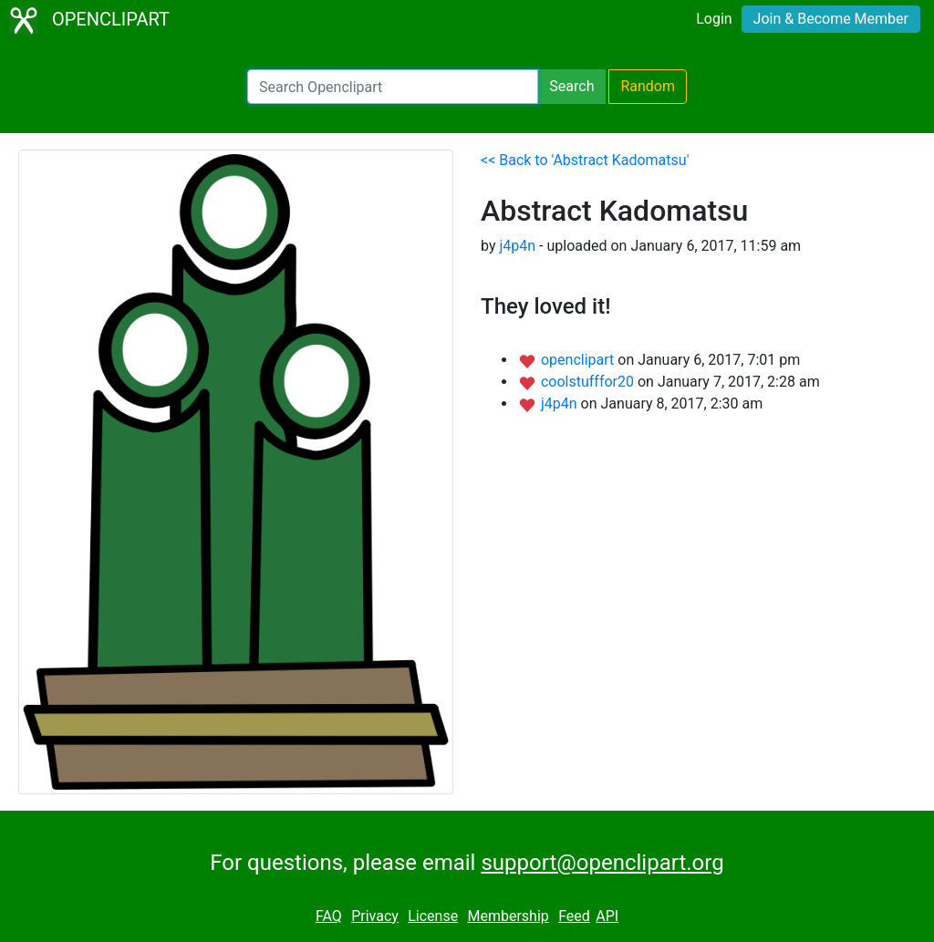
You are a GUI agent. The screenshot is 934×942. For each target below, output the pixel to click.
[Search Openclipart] (392, 86)
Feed (574, 916)
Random (647, 86)
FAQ (329, 916)
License (433, 916)
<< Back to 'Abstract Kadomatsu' (585, 160)
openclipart (579, 359)
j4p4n (517, 245)
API (607, 916)
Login (714, 18)
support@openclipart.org (602, 862)
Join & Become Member (830, 18)
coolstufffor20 (589, 381)
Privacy (375, 916)
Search (571, 86)
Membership (507, 916)
